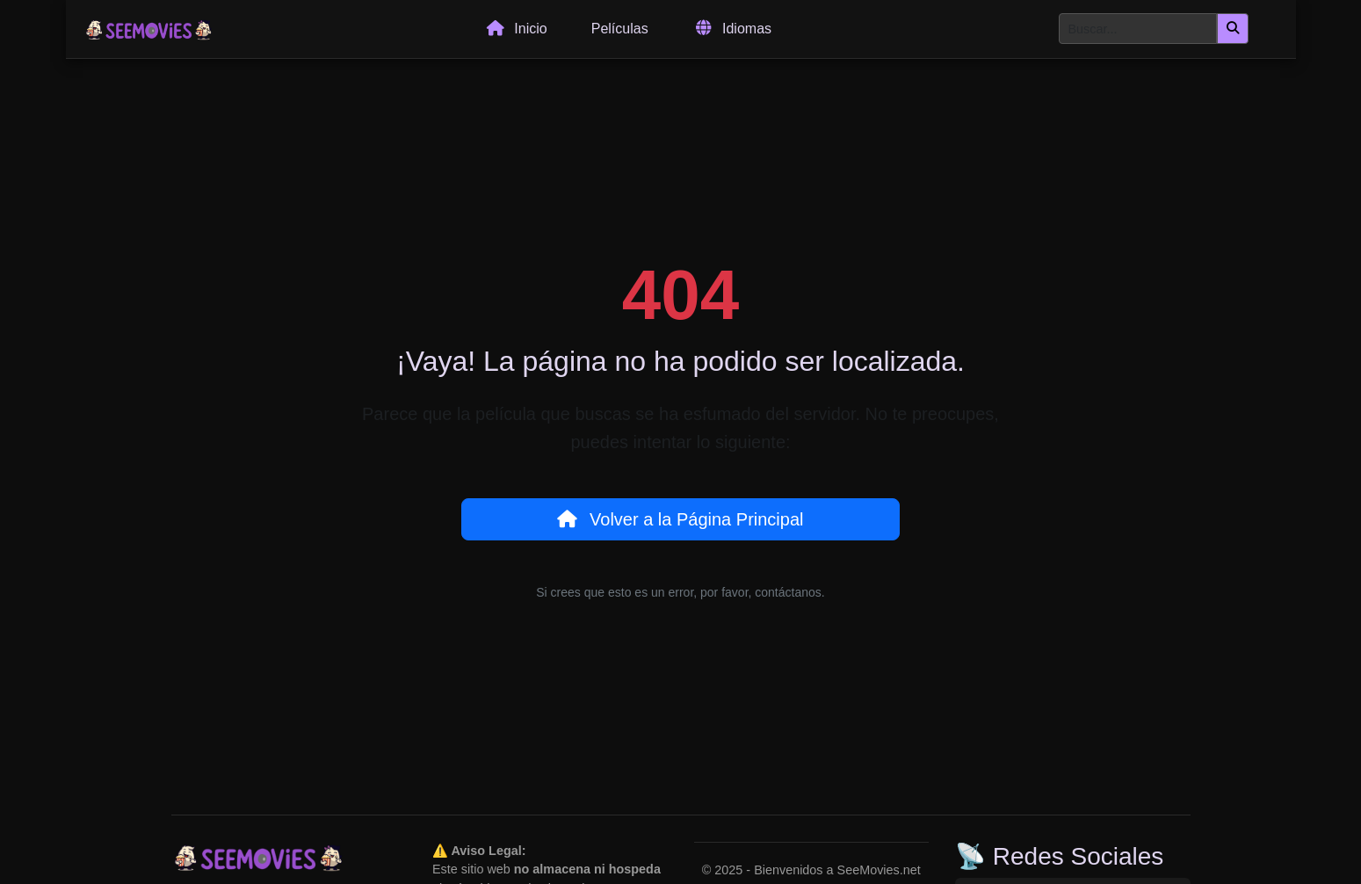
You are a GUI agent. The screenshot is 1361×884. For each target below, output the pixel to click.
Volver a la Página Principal (680, 519)
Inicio (515, 29)
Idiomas (731, 29)
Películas (619, 28)
